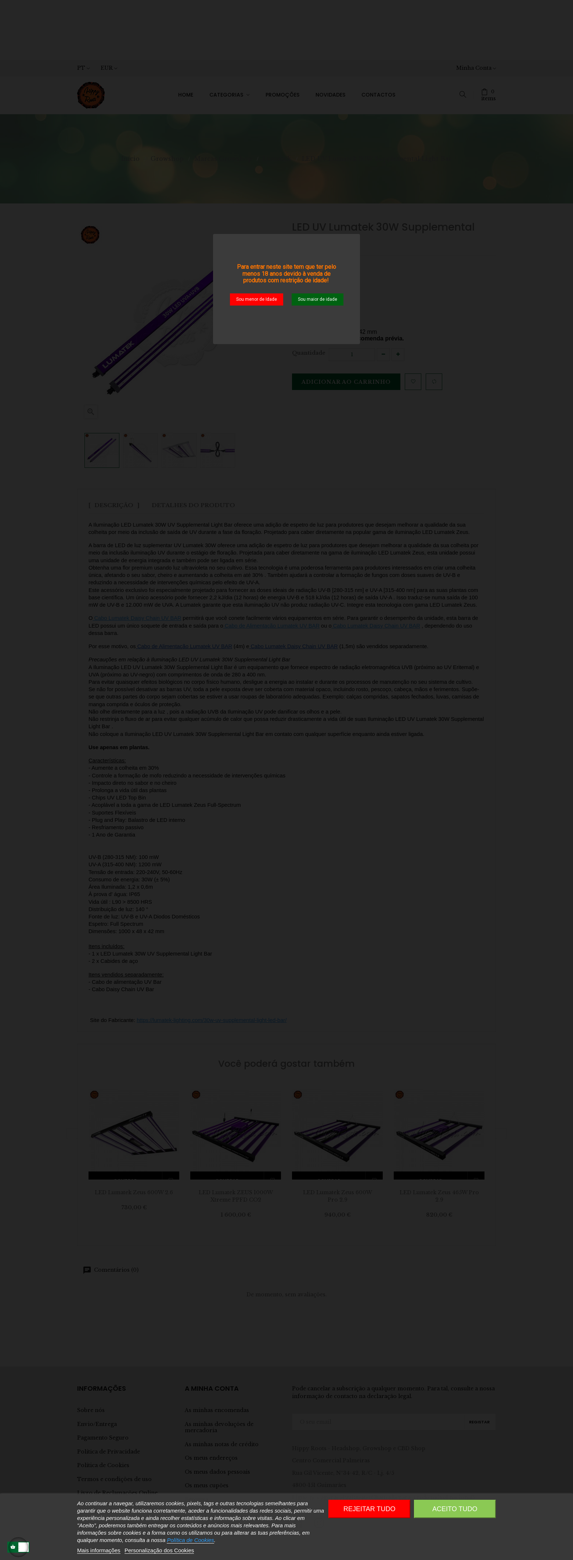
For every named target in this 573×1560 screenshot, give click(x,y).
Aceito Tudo (454, 1509)
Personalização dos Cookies (159, 1550)
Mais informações (98, 1550)
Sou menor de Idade (256, 299)
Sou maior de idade (317, 299)
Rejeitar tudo (369, 1509)
